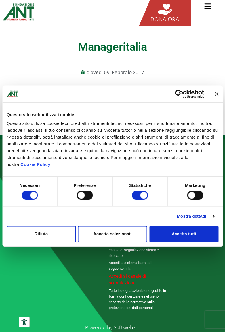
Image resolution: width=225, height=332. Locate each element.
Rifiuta (41, 234)
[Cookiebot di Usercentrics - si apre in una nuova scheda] (179, 94)
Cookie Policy (35, 164)
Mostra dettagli (192, 216)
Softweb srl (127, 327)
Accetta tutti (184, 234)
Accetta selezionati (112, 234)
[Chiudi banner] (216, 94)
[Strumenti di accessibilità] (24, 322)
